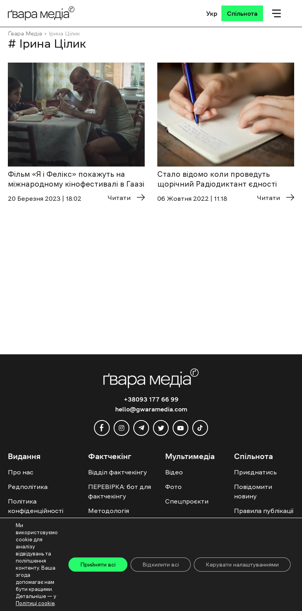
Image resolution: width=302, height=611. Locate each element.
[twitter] (161, 428)
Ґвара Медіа (25, 33)
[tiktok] (200, 428)
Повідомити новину (253, 491)
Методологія (108, 510)
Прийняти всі (98, 564)
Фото (173, 486)
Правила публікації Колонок (263, 515)
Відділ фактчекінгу (117, 472)
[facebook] (102, 428)
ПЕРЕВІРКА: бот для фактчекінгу (119, 491)
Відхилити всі (160, 564)
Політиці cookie (35, 603)
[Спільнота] (242, 13)
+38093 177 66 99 (151, 399)
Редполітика (28, 486)
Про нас (20, 472)
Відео (174, 472)
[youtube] (180, 428)
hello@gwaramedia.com (151, 409)
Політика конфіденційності (35, 506)
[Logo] (41, 13)
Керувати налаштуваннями (242, 564)
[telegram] (141, 428)
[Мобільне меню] (276, 13)
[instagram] (121, 428)
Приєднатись (255, 472)
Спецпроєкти (186, 501)
